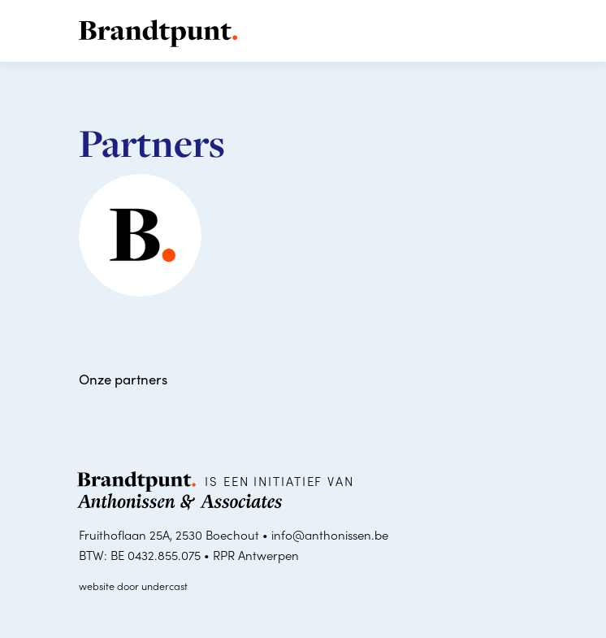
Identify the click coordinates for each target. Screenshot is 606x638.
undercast (164, 586)
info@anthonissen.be (329, 535)
